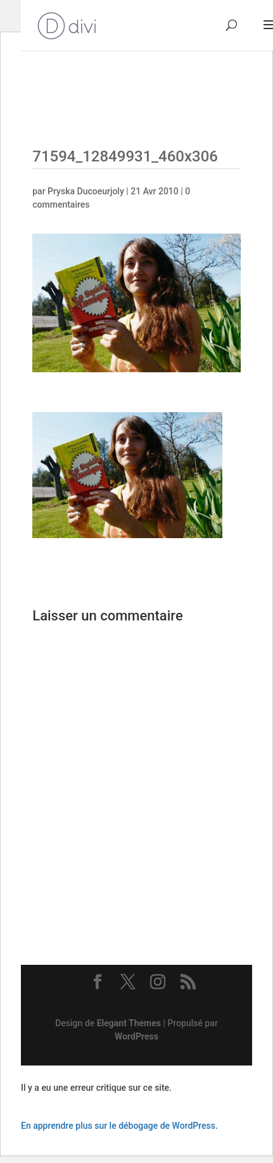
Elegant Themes (129, 1023)
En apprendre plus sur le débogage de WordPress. (119, 1126)
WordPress (136, 1036)
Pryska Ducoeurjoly (86, 191)
